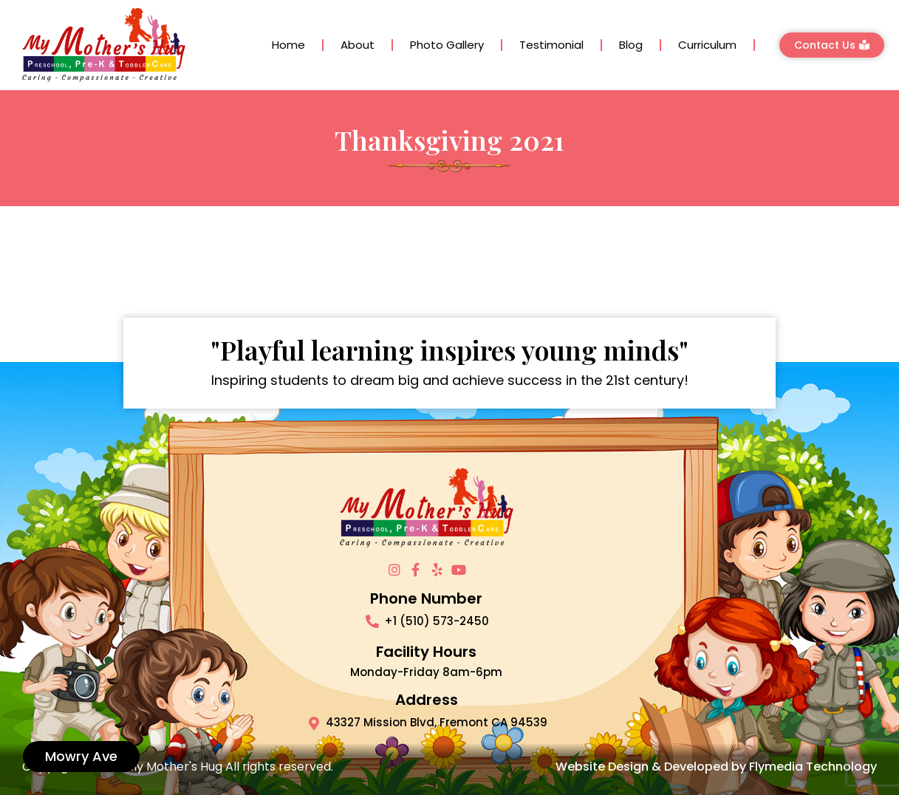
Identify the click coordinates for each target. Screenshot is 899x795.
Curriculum (707, 44)
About (358, 44)
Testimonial (551, 44)
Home (288, 44)
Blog (631, 44)
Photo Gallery (447, 44)
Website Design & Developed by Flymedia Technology (716, 766)
